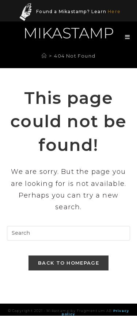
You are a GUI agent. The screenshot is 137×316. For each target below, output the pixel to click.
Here (114, 11)
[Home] (44, 56)
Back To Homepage (68, 263)
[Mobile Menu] (124, 37)
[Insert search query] (68, 233)
